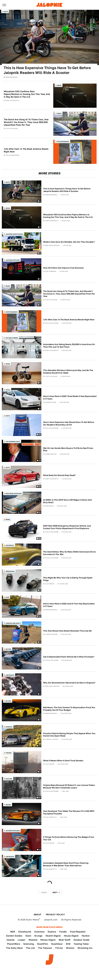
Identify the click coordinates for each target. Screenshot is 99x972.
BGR (12, 931)
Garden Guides (14, 935)
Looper (21, 940)
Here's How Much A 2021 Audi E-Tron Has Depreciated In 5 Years (68, 605)
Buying (8, 649)
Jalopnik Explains (13, 260)
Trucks (8, 753)
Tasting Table (81, 944)
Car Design (10, 675)
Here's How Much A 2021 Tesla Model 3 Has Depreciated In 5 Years (69, 397)
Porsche (9, 727)
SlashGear (57, 944)
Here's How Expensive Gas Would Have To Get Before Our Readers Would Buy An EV (68, 423)
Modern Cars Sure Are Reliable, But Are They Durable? (69, 242)
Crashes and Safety (13, 623)
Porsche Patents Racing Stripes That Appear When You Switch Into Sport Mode (69, 734)
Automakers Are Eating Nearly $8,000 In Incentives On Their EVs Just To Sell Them (69, 345)
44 (40, 434)
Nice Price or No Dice (14, 493)
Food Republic (78, 931)
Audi (7, 597)
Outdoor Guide (81, 940)
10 (40, 357)
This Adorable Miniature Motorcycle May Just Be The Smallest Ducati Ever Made (68, 371)
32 (40, 538)
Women (70, 948)
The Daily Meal (14, 948)
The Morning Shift (13, 441)
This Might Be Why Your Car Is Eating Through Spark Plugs (67, 579)
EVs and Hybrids (12, 338)
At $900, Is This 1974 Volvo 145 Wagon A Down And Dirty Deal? (67, 501)
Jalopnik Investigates (14, 234)
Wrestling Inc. (85, 948)
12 (40, 616)
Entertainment (63, 141)
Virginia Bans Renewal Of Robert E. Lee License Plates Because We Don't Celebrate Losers (69, 786)
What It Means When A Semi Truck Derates (63, 760)
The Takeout (45, 948)
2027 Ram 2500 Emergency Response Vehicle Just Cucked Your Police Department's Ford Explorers (67, 527)
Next (55, 892)
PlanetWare (13, 944)
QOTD (6, 11)
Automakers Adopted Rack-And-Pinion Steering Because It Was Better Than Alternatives (65, 864)
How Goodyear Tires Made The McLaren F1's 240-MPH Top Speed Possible (68, 812)
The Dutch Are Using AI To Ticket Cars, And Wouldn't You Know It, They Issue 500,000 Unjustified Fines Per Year (26, 122)
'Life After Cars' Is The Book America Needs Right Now (26, 150)
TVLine (59, 948)
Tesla (8, 390)
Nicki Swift (64, 940)
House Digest (71, 935)
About (37, 914)
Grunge (38, 935)
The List (30, 948)
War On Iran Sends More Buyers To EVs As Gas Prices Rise (68, 449)
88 (40, 486)
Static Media (32, 919)
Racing (8, 804)
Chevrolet (10, 545)
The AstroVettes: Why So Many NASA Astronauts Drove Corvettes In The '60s (69, 553)
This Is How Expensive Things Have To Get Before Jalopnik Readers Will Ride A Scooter (47, 70)
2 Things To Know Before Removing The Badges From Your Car (68, 838)
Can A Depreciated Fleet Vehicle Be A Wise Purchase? (68, 657)
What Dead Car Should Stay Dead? (59, 475)
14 (40, 849)
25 (40, 746)
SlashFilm (42, 944)
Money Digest (48, 940)
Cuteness (39, 931)
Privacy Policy (55, 914)
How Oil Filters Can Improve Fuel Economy (63, 268)
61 (40, 512)
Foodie (63, 931)
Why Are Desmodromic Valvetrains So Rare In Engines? (69, 683)
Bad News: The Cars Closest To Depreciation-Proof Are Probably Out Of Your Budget (69, 708)
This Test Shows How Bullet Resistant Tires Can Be (67, 631)
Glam (28, 935)
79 (40, 460)
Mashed (33, 940)
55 (40, 798)
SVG (68, 944)
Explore (52, 931)
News (59, 85)
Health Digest (53, 935)
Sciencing (28, 944)
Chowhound (24, 931)
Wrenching (10, 571)
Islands (11, 940)
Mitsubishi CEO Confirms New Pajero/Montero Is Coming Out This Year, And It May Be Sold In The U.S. (27, 94)
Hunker (86, 935)
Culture (9, 779)
